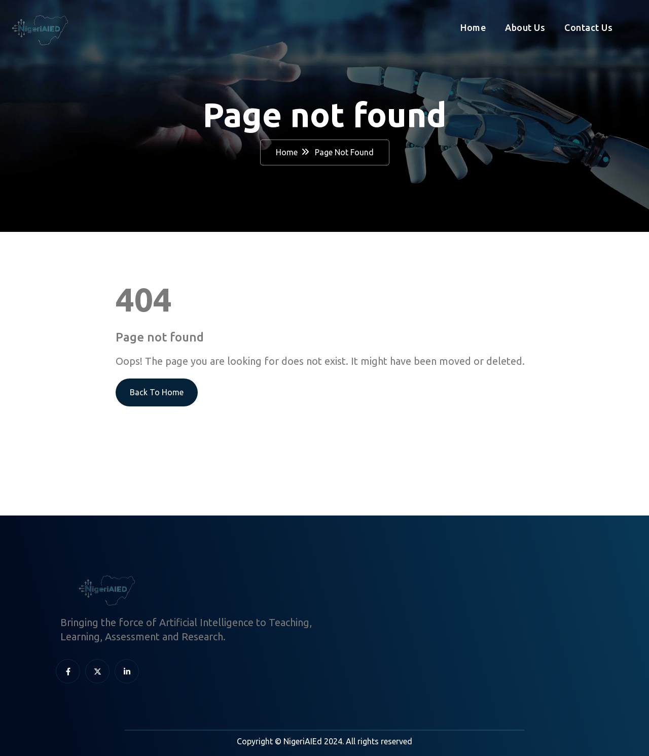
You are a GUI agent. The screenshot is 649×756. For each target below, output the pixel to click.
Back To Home (157, 392)
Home (473, 27)
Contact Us (588, 27)
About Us (525, 27)
